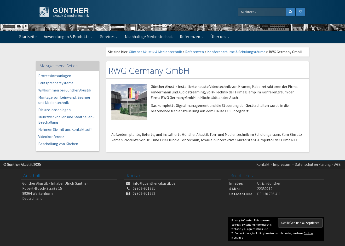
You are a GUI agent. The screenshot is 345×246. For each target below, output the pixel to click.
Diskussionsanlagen (54, 110)
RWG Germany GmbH (149, 70)
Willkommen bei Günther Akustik (64, 90)
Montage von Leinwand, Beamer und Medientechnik (64, 100)
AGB (337, 164)
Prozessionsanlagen (54, 76)
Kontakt (263, 164)
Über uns (219, 36)
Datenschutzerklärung (313, 164)
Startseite (28, 36)
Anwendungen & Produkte (68, 36)
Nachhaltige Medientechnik (149, 36)
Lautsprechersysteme (56, 83)
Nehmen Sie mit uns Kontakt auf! (65, 129)
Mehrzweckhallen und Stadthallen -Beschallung (66, 120)
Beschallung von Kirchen (58, 144)
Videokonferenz (51, 136)
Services (109, 36)
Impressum (282, 164)
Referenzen (191, 36)
